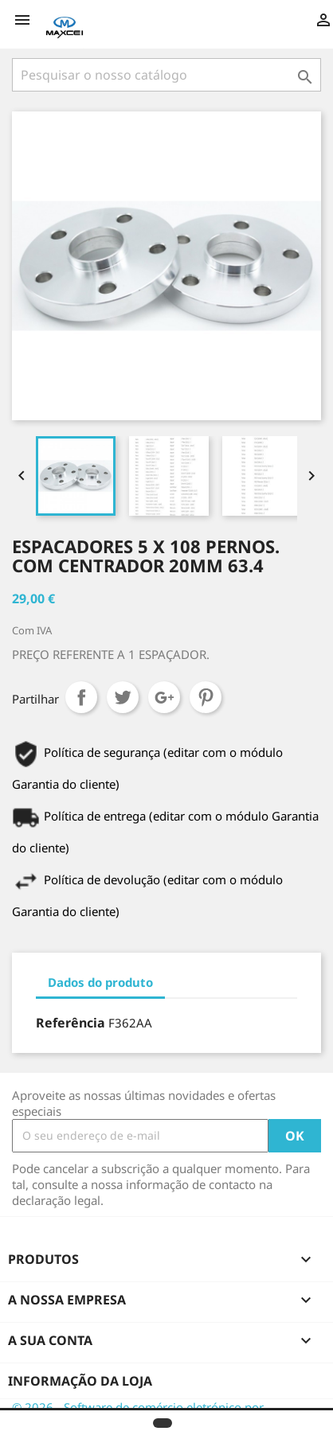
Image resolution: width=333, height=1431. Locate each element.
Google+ (164, 697)
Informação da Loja (80, 1381)
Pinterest (205, 697)
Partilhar (81, 697)
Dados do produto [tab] (100, 982)
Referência (70, 1023)
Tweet (123, 697)
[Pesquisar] (166, 75)
